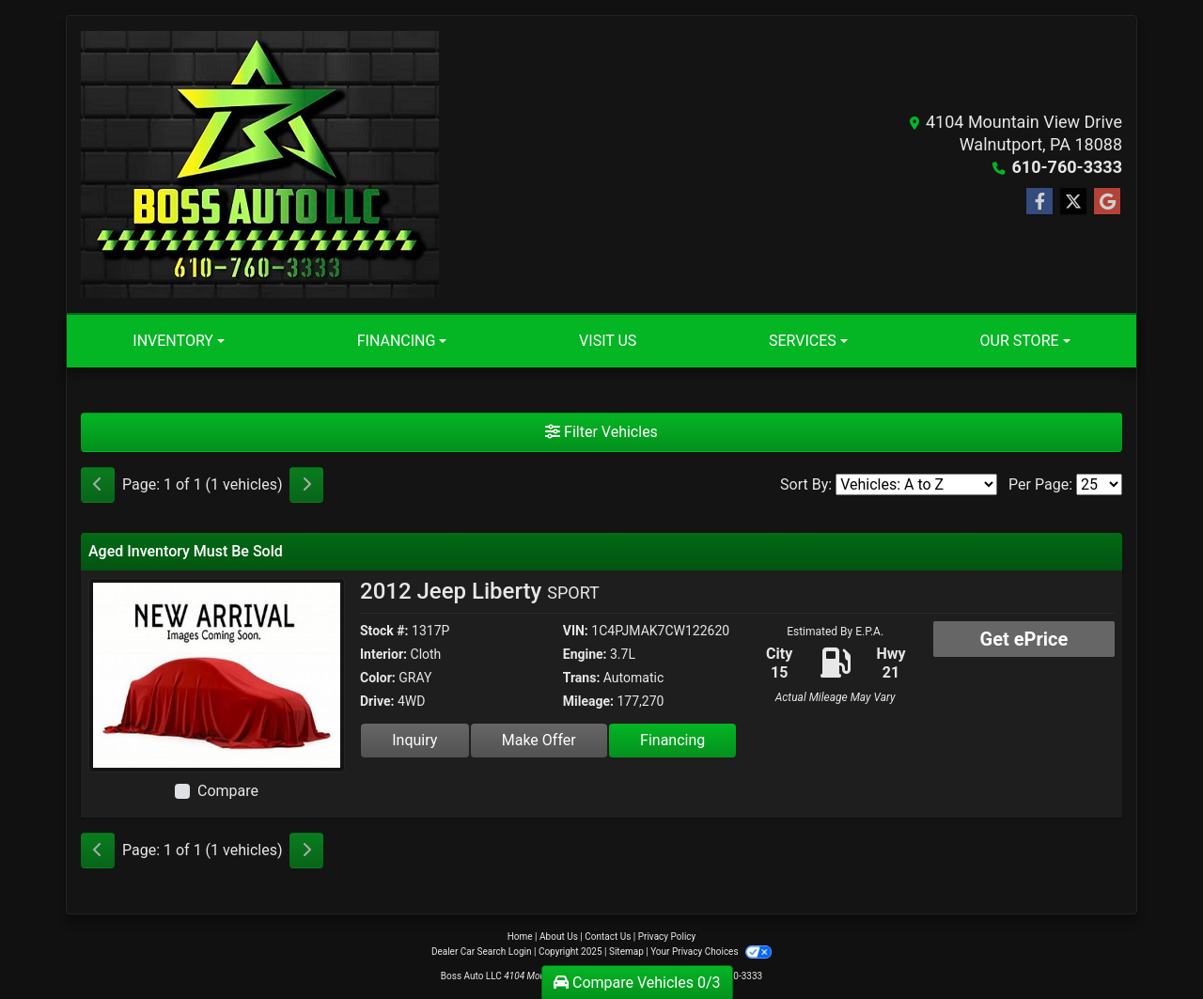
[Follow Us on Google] (1107, 202)
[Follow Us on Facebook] (1039, 202)
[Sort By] (916, 484)
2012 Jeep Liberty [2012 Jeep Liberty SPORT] (480, 591)
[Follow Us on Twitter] (1073, 202)
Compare (227, 791)
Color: (378, 677)
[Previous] (98, 485)
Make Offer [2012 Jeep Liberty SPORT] (539, 740)
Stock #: (384, 630)
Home (520, 936)
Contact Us (608, 936)
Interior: (383, 654)
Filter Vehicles (601, 432)
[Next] (306, 485)
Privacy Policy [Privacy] (667, 936)
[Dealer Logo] (260, 164)
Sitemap (626, 951)
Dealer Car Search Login (481, 951)
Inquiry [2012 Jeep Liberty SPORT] (414, 740)
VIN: (575, 630)
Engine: (585, 654)
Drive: (377, 701)
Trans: (582, 677)
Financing (672, 740)
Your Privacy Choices (711, 951)
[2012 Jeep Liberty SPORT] (216, 674)
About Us (558, 936)
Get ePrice (1024, 639)
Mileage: (588, 701)
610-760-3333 (1067, 167)
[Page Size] (1099, 484)
